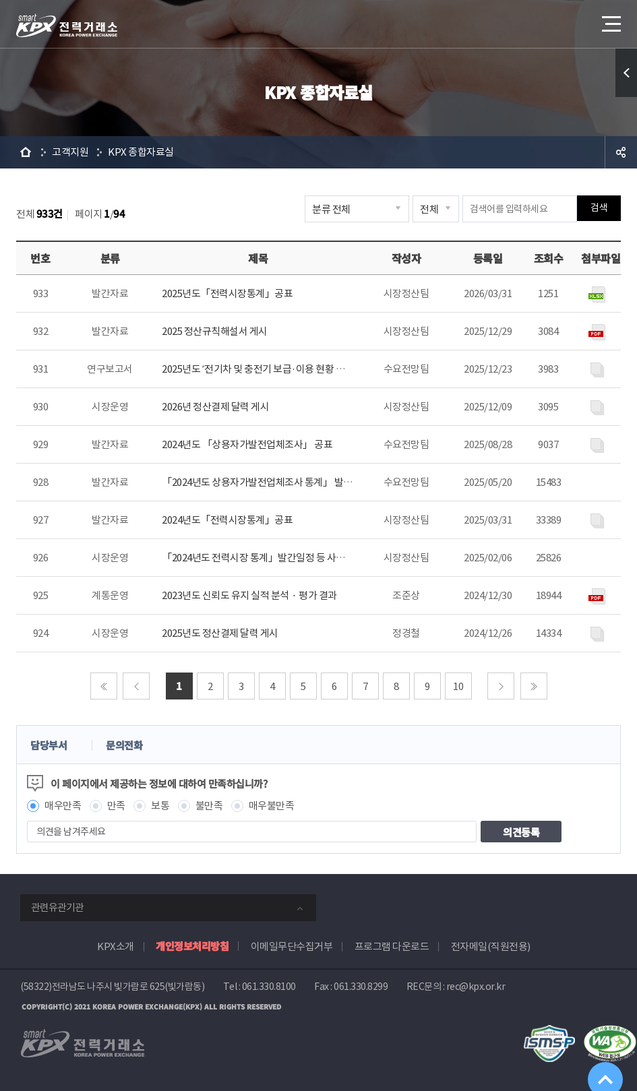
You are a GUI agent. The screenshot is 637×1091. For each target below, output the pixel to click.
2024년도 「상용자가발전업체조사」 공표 (247, 444)
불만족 (209, 805)
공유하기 (621, 152)
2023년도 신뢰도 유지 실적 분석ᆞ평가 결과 (249, 595)
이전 (136, 686)
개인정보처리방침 (192, 946)
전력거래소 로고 (66, 25)
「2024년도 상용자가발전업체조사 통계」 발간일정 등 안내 (281, 482)
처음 (103, 686)
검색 (599, 208)
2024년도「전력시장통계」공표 (227, 519)
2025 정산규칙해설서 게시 (215, 331)
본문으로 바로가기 (0, 0)
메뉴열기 (610, 19)
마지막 (533, 686)
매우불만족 (272, 805)
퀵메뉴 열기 (626, 73)
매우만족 (62, 805)
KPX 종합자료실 (141, 152)
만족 (116, 805)
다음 (500, 686)
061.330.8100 (269, 986)
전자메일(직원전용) (490, 946)
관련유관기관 (57, 907)
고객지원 (70, 152)
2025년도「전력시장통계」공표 (227, 293)
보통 (160, 805)
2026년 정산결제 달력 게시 (215, 406)
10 (458, 686)
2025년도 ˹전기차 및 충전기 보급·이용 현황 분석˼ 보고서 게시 (283, 369)
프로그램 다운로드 (392, 946)
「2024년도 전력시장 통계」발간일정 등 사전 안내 (263, 557)
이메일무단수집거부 (292, 946)
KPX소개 (115, 946)
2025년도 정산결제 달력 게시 (220, 633)
